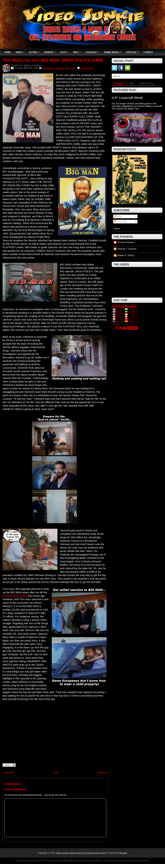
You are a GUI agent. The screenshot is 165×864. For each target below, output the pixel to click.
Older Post (102, 772)
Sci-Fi (65, 51)
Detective (60, 68)
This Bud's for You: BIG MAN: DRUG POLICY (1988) (53, 60)
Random (118, 83)
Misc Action (70, 68)
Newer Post (8, 772)
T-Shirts (148, 52)
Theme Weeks (113, 51)
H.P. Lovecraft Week (127, 98)
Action (35, 51)
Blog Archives (146, 83)
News (21, 51)
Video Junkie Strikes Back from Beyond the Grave (80, 853)
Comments (120, 221)
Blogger (123, 853)
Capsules (93, 51)
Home (7, 52)
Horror (51, 51)
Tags (131, 83)
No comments (86, 68)
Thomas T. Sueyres (126, 248)
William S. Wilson (32, 65)
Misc (78, 51)
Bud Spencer (48, 68)
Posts (118, 216)
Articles (133, 51)
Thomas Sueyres (125, 242)
